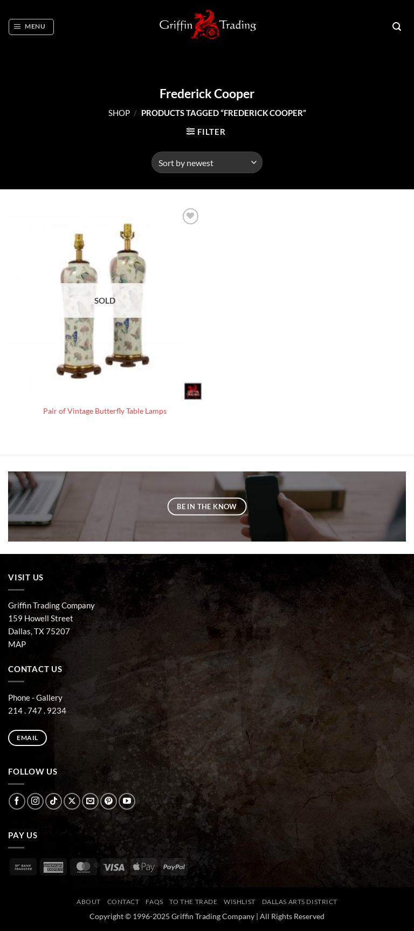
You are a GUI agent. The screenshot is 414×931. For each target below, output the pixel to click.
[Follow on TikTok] (53, 801)
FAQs (154, 901)
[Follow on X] (72, 801)
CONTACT (123, 901)
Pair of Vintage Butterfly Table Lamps (105, 411)
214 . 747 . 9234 (37, 710)
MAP (17, 644)
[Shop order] (206, 162)
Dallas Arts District (300, 901)
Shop (119, 113)
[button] (31, 27)
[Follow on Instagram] (35, 801)
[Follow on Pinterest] (108, 801)
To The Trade (193, 901)
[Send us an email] (90, 801)
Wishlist (240, 901)
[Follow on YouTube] (127, 801)
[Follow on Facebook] (17, 801)
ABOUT (89, 901)
